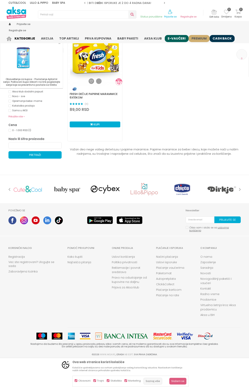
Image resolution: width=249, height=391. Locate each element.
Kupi (95, 155)
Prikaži (198, 44)
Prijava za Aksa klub (125, 318)
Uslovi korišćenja (123, 287)
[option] (124, 3)
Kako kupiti (75, 287)
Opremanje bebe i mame (27, 131)
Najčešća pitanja (79, 293)
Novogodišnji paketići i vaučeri (216, 311)
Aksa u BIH (207, 345)
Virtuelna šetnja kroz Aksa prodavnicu (218, 338)
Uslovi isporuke (166, 293)
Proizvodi (23, 38)
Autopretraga (123, 44)
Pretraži (35, 185)
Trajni (100, 380)
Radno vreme (209, 325)
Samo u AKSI (20, 141)
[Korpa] (238, 14)
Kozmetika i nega (41, 38)
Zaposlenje (208, 293)
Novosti (205, 304)
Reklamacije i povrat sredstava (126, 300)
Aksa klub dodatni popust (27, 122)
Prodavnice (208, 330)
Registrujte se (188, 17)
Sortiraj (141, 44)
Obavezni (84, 380)
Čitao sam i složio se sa (209, 259)
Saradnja (206, 298)
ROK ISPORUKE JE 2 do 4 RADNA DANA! (124, 3)
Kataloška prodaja (23, 136)
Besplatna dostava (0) (30, 94)
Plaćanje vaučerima (170, 298)
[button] (87, 14)
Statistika (116, 380)
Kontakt (205, 319)
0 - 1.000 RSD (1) (21, 160)
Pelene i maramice (66, 38)
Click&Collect (165, 315)
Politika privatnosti (124, 293)
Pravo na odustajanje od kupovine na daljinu (129, 310)
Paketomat (164, 304)
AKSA (11, 38)
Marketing (134, 380)
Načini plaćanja (167, 287)
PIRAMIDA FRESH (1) (23, 108)
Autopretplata (166, 309)
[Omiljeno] (226, 13)
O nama (206, 287)
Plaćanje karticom (168, 320)
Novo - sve (18, 126)
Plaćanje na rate (167, 326)
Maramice (87, 38)
